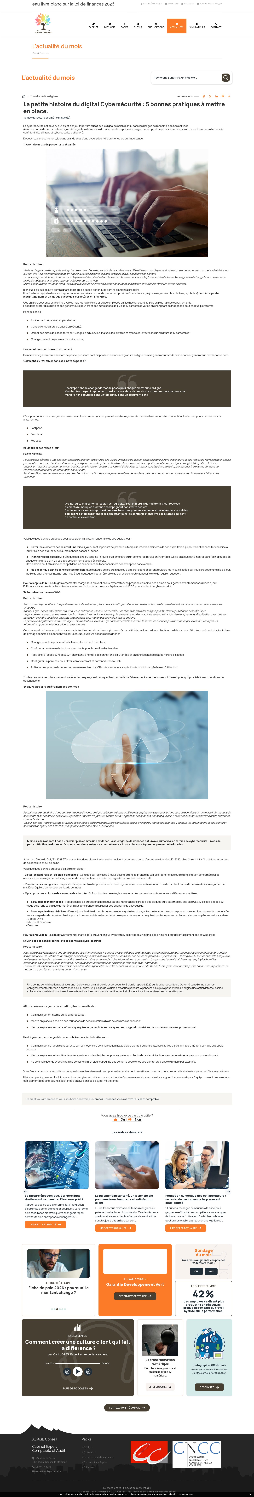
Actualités (177, 26)
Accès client (172, 3)
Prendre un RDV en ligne (209, 3)
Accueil (36, 53)
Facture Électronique (151, 3)
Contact (216, 26)
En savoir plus (186, 1494)
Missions (109, 26)
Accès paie (187, 3)
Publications (156, 26)
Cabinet (93, 26)
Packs (124, 26)
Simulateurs (197, 26)
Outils (138, 26)
